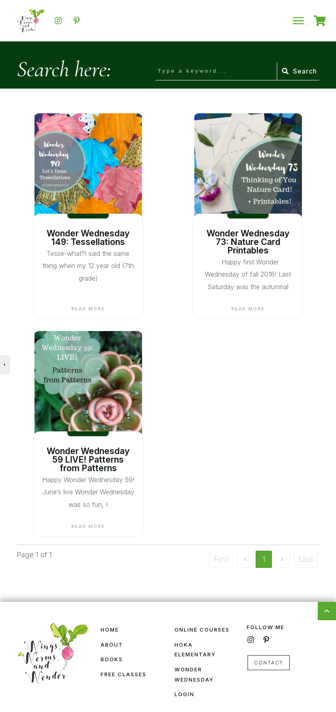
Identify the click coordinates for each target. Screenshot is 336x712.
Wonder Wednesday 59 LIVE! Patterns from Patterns (88, 459)
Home (110, 629)
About (112, 644)
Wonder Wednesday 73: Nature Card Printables (248, 241)
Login (184, 694)
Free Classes (123, 674)
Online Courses (202, 629)
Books (112, 659)
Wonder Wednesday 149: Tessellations (88, 237)
